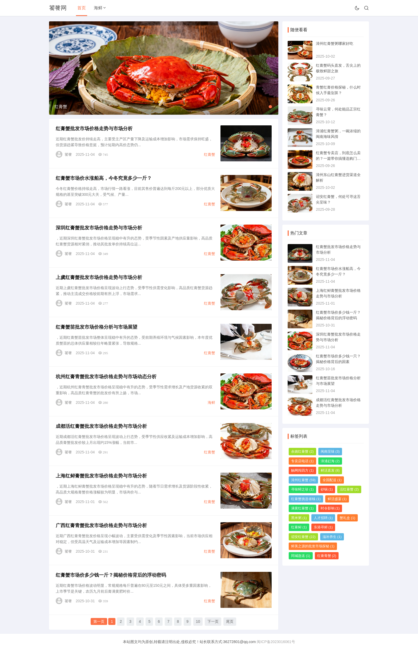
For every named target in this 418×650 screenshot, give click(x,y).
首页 (81, 8)
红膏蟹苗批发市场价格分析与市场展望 (96, 327)
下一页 (213, 621)
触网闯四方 (302, 470)
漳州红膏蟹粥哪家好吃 (334, 43)
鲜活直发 (330, 470)
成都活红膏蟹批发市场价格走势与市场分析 (101, 426)
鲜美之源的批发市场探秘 (313, 546)
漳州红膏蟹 (303, 480)
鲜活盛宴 (337, 499)
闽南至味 (330, 451)
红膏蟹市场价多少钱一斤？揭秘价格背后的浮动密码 (111, 575)
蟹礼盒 (347, 518)
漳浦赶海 (330, 461)
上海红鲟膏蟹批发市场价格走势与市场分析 (101, 475)
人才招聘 (323, 518)
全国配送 (332, 480)
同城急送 (300, 556)
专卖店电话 (302, 461)
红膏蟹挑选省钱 (306, 499)
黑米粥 (299, 518)
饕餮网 (58, 8)
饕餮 (68, 154)
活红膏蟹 (349, 489)
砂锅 (327, 489)
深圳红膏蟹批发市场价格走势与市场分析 (99, 227)
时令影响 (330, 508)
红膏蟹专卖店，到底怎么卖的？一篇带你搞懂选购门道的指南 (338, 158)
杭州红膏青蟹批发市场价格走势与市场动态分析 (106, 376)
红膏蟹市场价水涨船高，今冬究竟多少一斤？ (104, 178)
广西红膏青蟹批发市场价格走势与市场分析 (101, 525)
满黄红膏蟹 (302, 508)
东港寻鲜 (323, 527)
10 (198, 621)
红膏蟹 (209, 154)
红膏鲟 (299, 527)
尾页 (230, 621)
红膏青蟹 (326, 556)
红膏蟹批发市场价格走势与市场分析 (94, 128)
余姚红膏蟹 (302, 451)
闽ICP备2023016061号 (276, 642)
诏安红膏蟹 (303, 537)
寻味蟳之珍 (302, 489)
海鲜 (98, 8)
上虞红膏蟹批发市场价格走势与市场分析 (99, 277)
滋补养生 (332, 537)
